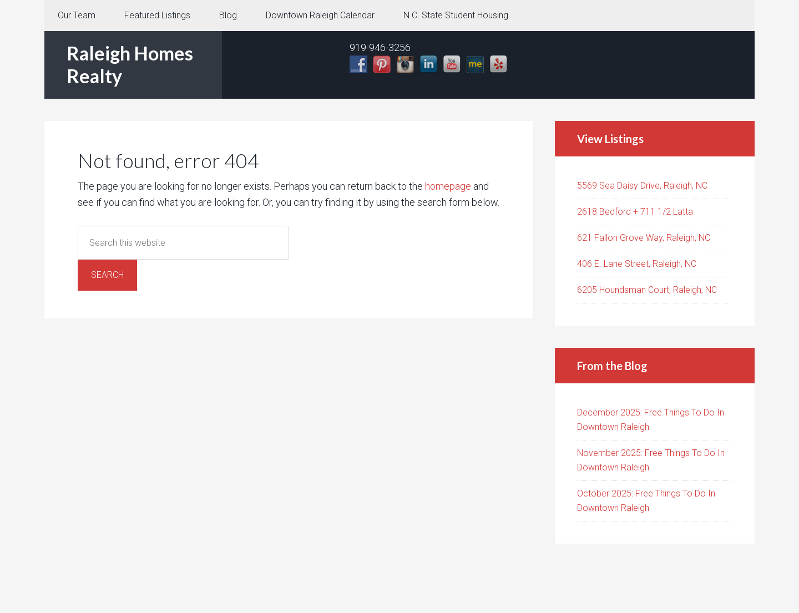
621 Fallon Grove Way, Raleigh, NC (643, 237)
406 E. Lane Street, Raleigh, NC (636, 264)
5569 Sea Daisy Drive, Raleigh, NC (642, 185)
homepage (448, 186)
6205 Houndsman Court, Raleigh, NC (647, 290)
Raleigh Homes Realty (130, 64)
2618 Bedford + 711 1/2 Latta (635, 211)
